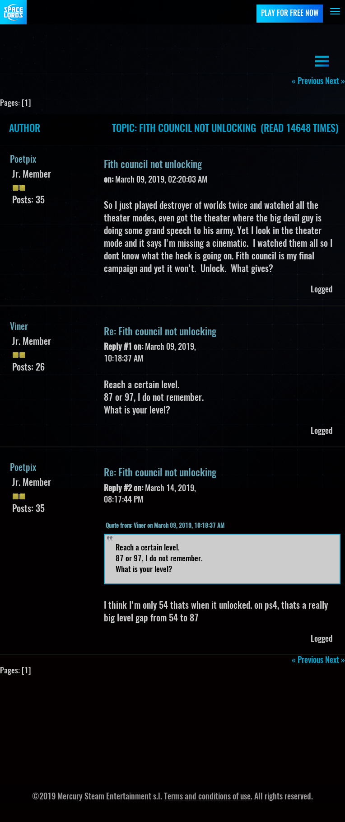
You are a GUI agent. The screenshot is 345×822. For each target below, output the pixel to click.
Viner (19, 327)
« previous (307, 82)
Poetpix (23, 159)
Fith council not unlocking (153, 165)
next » (335, 82)
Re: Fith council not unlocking (160, 332)
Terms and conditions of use (207, 797)
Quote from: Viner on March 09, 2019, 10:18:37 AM (165, 526)
